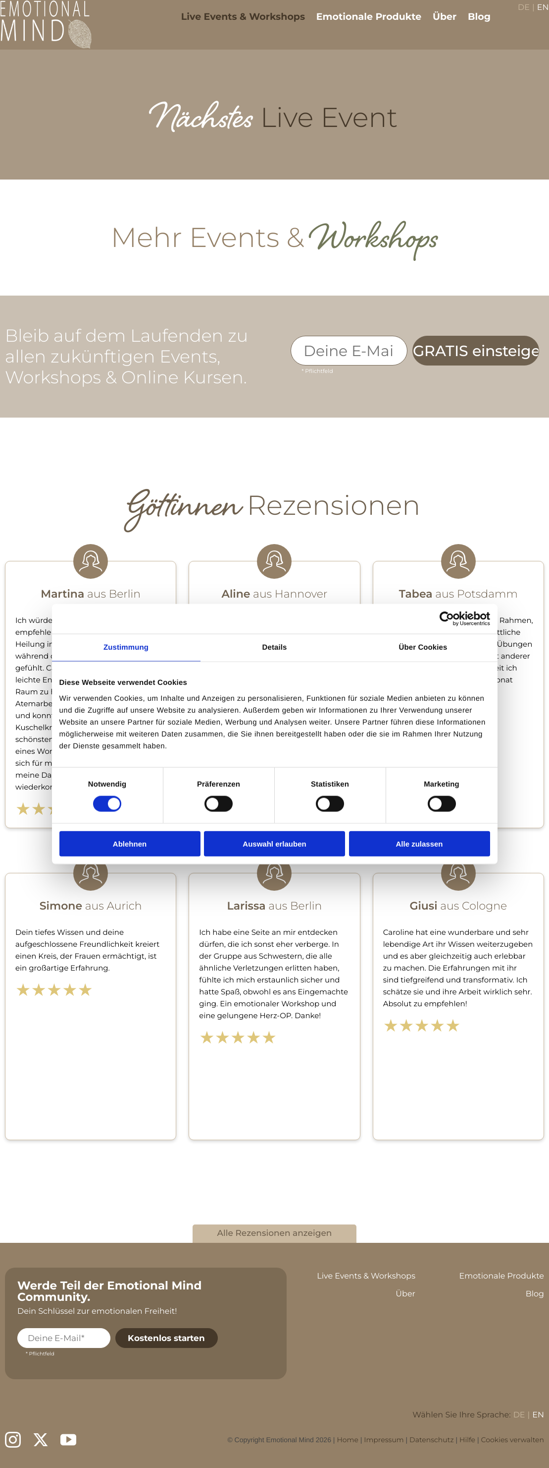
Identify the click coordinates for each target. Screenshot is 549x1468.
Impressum (383, 1439)
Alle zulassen (419, 843)
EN (536, 15)
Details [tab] (274, 647)
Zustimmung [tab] (126, 647)
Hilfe (467, 1439)
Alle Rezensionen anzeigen (274, 1233)
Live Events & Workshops (236, 23)
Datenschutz (431, 1439)
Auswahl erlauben (274, 843)
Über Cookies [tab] (423, 647)
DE (517, 15)
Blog (472, 23)
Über (437, 23)
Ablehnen (130, 843)
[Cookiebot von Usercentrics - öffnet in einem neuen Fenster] (446, 619)
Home (347, 1439)
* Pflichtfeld (317, 370)
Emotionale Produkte (361, 23)
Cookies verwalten (512, 1439)
